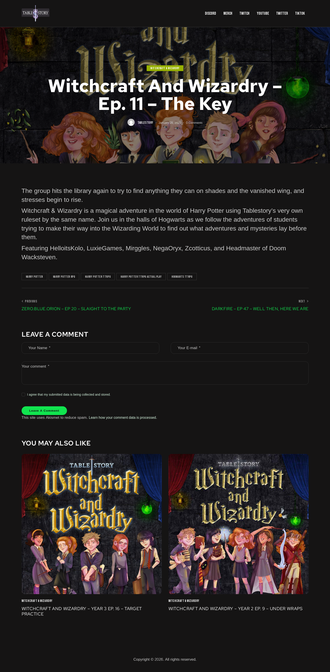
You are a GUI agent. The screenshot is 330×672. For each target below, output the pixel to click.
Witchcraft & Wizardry (165, 68)
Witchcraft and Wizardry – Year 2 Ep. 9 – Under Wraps (229, 614)
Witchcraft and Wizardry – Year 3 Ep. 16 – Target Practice (83, 614)
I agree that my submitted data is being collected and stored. (69, 394)
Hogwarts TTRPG (182, 277)
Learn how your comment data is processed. (126, 419)
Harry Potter (34, 277)
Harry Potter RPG (64, 277)
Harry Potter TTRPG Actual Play (141, 277)
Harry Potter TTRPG (98, 277)
